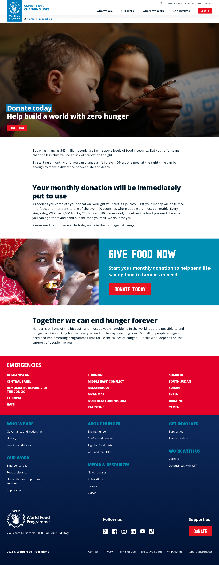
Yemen (174, 407)
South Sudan (180, 381)
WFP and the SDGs (99, 452)
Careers (174, 459)
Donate (205, 11)
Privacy (108, 552)
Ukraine (176, 401)
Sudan (174, 388)
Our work (127, 11)
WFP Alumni (174, 552)
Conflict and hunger (100, 438)
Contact (93, 552)
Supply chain (15, 490)
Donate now (17, 128)
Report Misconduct (200, 552)
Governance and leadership (24, 431)
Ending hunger (97, 431)
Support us (45, 19)
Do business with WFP (183, 465)
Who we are (105, 11)
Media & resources (179, 3)
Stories (92, 486)
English (202, 3)
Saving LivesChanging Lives (36, 7)
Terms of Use (127, 552)
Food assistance (17, 472)
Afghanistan (18, 375)
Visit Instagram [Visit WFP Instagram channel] (124, 531)
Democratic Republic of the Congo (27, 390)
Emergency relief (17, 465)
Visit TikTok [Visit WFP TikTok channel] (151, 531)
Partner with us (179, 438)
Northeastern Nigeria (107, 401)
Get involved (181, 11)
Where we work (153, 11)
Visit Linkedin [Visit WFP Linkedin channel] (133, 531)
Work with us (184, 451)
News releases (97, 472)
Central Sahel (19, 381)
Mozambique (98, 388)
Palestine (96, 407)
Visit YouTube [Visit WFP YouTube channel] (142, 531)
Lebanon (95, 375)
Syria (173, 394)
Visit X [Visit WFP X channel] (105, 531)
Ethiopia (14, 398)
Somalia (176, 375)
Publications (96, 479)
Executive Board (151, 552)
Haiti (11, 404)
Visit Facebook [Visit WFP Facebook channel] (114, 531)
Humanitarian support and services (24, 481)
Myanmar (96, 394)
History (11, 438)
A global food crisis (100, 445)
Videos (92, 493)
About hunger (104, 424)
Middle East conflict (106, 381)
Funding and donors (20, 445)
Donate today (130, 290)
